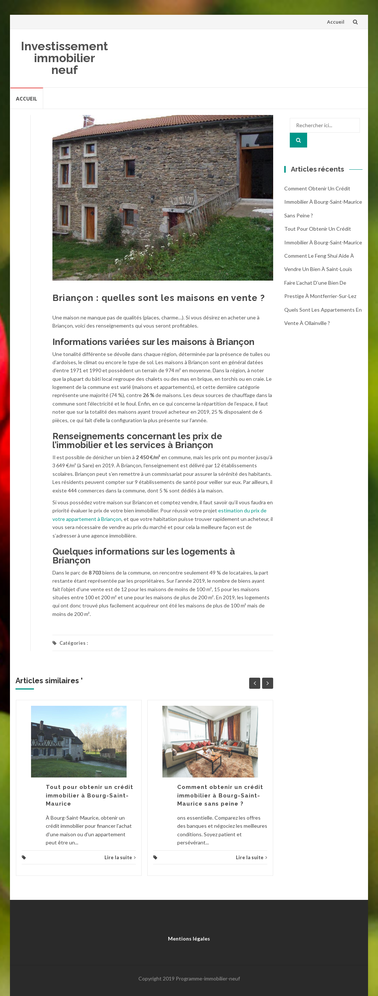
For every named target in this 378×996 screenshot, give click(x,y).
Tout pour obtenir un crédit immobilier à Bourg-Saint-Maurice (89, 795)
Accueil (335, 21)
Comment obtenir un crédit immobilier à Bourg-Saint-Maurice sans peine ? (220, 795)
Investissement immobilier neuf (64, 58)
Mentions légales (189, 938)
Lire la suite (120, 857)
